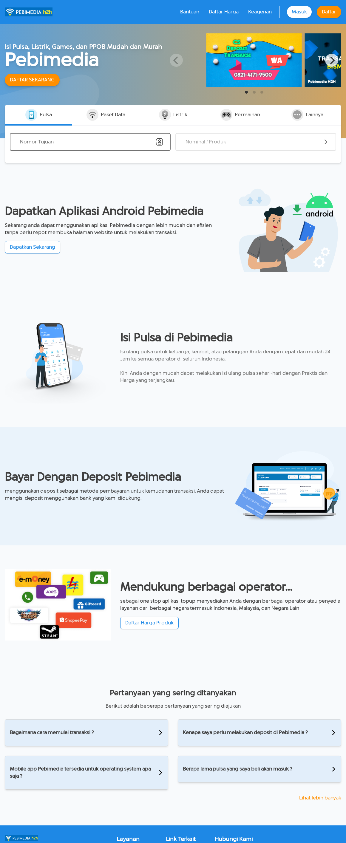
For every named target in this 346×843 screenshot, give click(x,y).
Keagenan (260, 12)
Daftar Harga (224, 12)
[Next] (331, 60)
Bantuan (189, 12)
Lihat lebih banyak (320, 798)
